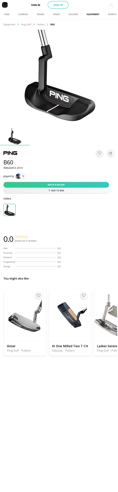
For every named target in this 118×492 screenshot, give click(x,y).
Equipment (11, 24)
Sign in (35, 5)
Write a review (56, 184)
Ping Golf (28, 24)
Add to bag (56, 190)
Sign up (58, 5)
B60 (52, 24)
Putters (43, 24)
